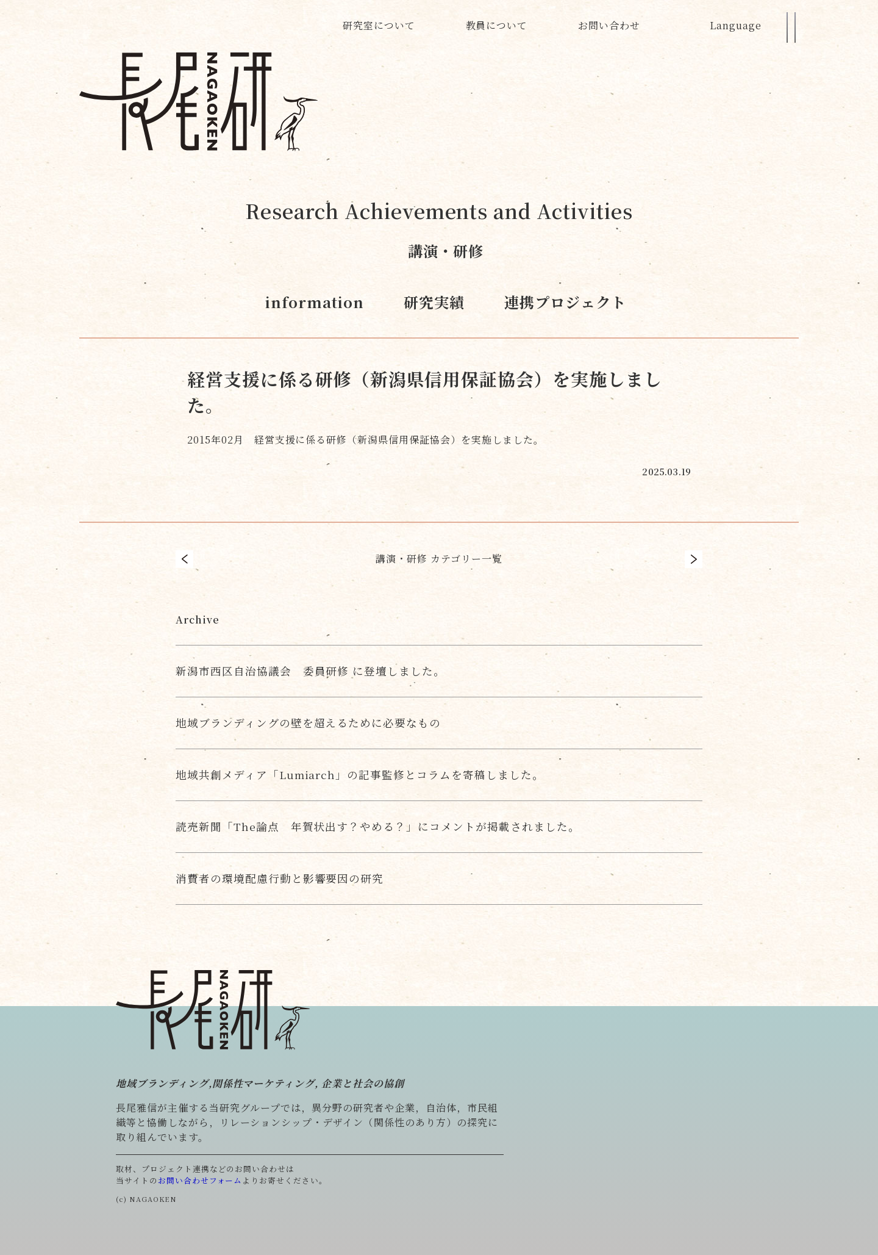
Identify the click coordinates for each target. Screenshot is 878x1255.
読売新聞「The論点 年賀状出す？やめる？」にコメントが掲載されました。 (378, 826)
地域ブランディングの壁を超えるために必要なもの (308, 722)
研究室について (379, 25)
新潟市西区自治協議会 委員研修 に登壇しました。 (310, 670)
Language (736, 25)
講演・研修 (446, 250)
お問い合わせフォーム (200, 1180)
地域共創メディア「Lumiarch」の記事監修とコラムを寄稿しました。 (360, 774)
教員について (497, 25)
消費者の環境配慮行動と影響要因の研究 (280, 878)
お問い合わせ (609, 25)
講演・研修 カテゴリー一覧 (439, 559)
